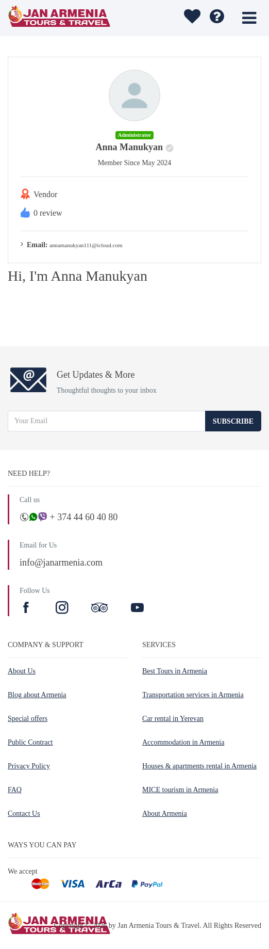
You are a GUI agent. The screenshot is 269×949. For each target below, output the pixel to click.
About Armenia (164, 813)
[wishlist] (191, 18)
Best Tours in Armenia (174, 671)
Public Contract (30, 742)
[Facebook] (27, 609)
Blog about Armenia (37, 695)
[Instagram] (63, 609)
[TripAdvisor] (99, 609)
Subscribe (233, 421)
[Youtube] (137, 609)
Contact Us (24, 813)
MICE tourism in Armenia (180, 790)
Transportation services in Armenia (193, 695)
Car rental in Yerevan (173, 718)
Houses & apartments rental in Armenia (199, 766)
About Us (22, 671)
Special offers (27, 718)
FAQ (15, 790)
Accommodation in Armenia (183, 742)
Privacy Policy (29, 766)
